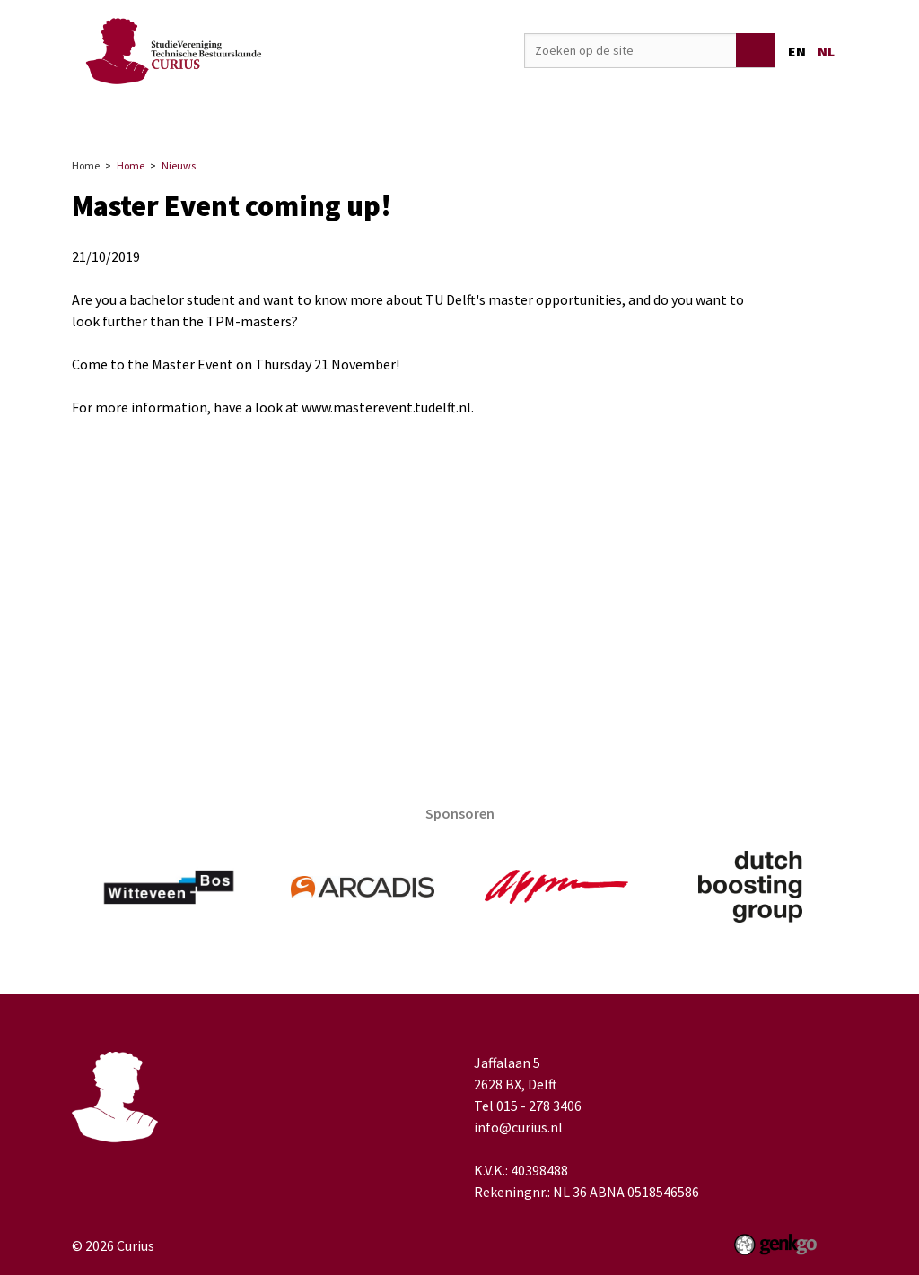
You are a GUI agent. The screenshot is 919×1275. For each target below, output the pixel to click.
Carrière (421, 115)
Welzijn (734, 115)
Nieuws (179, 165)
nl (826, 51)
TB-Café (657, 115)
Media (584, 115)
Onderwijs (506, 115)
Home (160, 114)
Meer (801, 115)
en (797, 51)
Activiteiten (330, 115)
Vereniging (230, 115)
